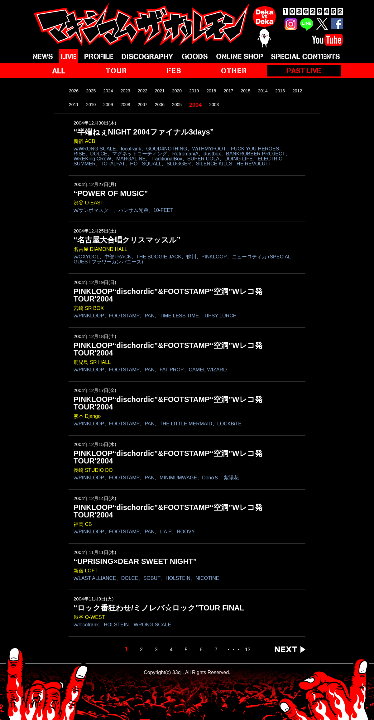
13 (248, 649)
